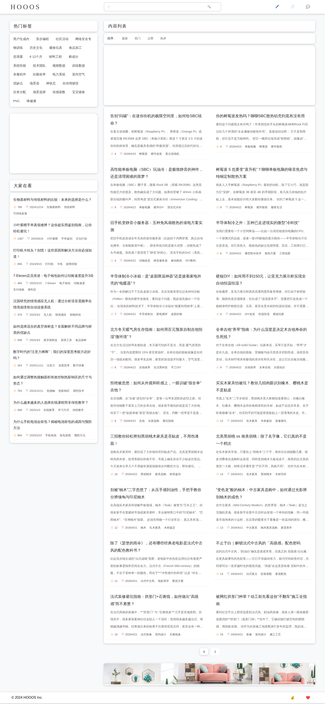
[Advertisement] (209, 75)
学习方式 (63, 410)
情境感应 (60, 314)
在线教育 (49, 410)
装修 (249, 634)
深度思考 (64, 365)
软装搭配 (266, 573)
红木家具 (155, 527)
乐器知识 (279, 367)
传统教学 (78, 410)
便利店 (32, 289)
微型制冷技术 (253, 253)
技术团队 (39, 65)
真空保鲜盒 (50, 340)
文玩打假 (81, 238)
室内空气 (78, 74)
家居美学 (286, 527)
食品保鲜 (80, 340)
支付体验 (18, 289)
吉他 (142, 420)
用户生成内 (21, 39)
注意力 (51, 365)
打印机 (49, 264)
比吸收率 (39, 74)
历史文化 (36, 47)
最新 (125, 38)
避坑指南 (168, 420)
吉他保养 (144, 367)
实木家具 (251, 420)
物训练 (18, 47)
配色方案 (178, 581)
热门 (138, 38)
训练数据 (78, 65)
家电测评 (162, 314)
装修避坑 (280, 420)
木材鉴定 (169, 527)
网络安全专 (83, 39)
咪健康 (31, 101)
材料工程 (55, 56)
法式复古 (251, 573)
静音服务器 (161, 260)
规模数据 (58, 65)
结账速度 (79, 283)
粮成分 (73, 56)
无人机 (48, 314)
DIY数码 (190, 260)
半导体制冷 (146, 314)
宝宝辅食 (78, 92)
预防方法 (79, 435)
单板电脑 (250, 146)
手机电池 (50, 435)
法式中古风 (147, 581)
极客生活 (276, 207)
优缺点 (18, 83)
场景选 (34, 83)
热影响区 (64, 390)
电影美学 (163, 581)
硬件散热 (276, 146)
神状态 (51, 83)
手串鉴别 (66, 238)
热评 (163, 38)
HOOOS (25, 7)
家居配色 (280, 573)
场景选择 (39, 92)
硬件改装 (156, 153)
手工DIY (176, 367)
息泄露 (18, 56)
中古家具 (251, 527)
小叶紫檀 (52, 238)
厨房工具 (66, 340)
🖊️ (277, 7)
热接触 (51, 390)
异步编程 (42, 39)
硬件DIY (159, 207)
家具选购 (160, 474)
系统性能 (19, 65)
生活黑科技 (161, 367)
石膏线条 (175, 634)
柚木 (143, 527)
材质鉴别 (175, 474)
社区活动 (62, 39)
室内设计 (160, 634)
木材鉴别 (266, 420)
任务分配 (19, 92)
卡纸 (60, 264)
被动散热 (176, 260)
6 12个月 (36, 56)
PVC (16, 101)
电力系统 (58, 74)
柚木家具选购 (269, 527)
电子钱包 (64, 283)
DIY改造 (250, 314)
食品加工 (75, 47)
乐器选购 (153, 420)
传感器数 (58, 92)
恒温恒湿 (264, 314)
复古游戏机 (172, 153)
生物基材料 (54, 207)
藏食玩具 (55, 47)
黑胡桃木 (146, 474)
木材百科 (280, 474)
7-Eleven (50, 283)
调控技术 (78, 390)
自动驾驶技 (71, 83)
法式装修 (146, 634)
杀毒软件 (19, 74)
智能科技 (75, 314)
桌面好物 (176, 314)
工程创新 (284, 253)
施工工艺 (275, 634)
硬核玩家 (278, 314)
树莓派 (143, 153)
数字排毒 (78, 365)
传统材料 (69, 207)
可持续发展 (20, 213)
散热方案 (270, 253)
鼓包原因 (65, 435)
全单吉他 (264, 367)
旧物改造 (144, 260)
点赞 (150, 38)
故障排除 (71, 264)
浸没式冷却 (174, 207)
